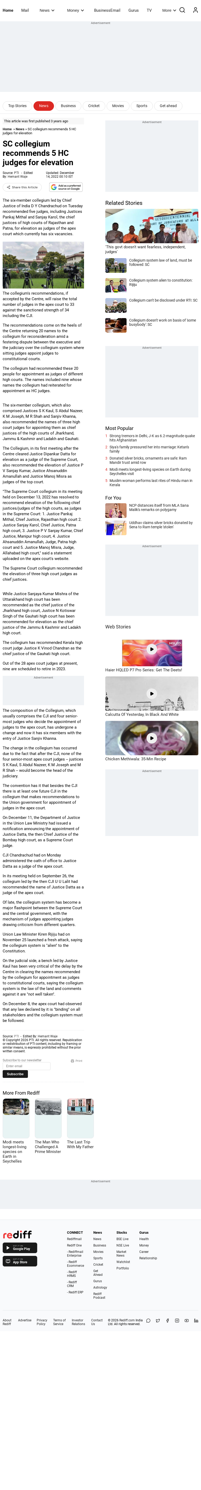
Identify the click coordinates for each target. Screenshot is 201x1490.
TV (149, 10)
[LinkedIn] (196, 1322)
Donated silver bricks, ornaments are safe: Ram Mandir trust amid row (148, 460)
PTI (16, 173)
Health (144, 1239)
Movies (118, 106)
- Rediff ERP (75, 1292)
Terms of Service (59, 1322)
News (47, 10)
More (169, 10)
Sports (141, 106)
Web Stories (118, 627)
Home (8, 10)
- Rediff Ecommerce (75, 1264)
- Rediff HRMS (72, 1274)
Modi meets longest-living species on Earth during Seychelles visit (150, 471)
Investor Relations (78, 1322)
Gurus (133, 10)
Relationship (148, 1258)
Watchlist (123, 1262)
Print (76, 1061)
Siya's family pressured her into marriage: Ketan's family (149, 449)
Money (75, 10)
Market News (121, 1253)
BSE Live (122, 1239)
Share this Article (22, 187)
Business (68, 106)
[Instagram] (177, 1322)
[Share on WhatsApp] (148, 1322)
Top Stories (17, 106)
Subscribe (15, 1074)
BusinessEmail (107, 10)
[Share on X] (158, 1322)
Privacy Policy (42, 1322)
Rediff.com (127, 1320)
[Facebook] (167, 1322)
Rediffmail (74, 1239)
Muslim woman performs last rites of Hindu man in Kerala (151, 482)
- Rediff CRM (72, 1284)
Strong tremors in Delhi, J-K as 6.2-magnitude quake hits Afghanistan (152, 438)
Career (144, 1252)
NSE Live (122, 1245)
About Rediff (7, 1322)
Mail (25, 10)
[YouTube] (187, 1322)
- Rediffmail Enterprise (75, 1253)
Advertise (24, 1320)
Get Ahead (98, 1273)
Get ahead (168, 106)
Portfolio (122, 1268)
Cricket (94, 106)
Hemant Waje (17, 176)
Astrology (100, 1287)
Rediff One (74, 1245)
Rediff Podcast (99, 1296)
